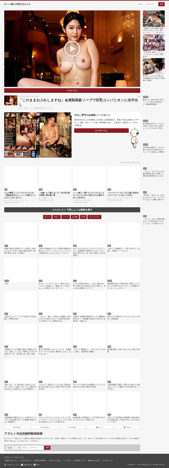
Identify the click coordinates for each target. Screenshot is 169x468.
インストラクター (18, 200)
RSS (37, 464)
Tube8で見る (72, 90)
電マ (89, 200)
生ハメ (131, 198)
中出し (26, 108)
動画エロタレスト (11, 460)
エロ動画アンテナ (79, 460)
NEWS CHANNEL (40, 460)
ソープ (32, 108)
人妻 (126, 198)
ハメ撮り (76, 200)
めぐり (21, 108)
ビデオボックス (107, 460)
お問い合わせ (28, 464)
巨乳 (42, 108)
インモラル (67, 460)
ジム (26, 200)
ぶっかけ (50, 198)
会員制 (37, 108)
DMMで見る (103, 131)
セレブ (122, 198)
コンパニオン (49, 108)
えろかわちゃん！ (26, 460)
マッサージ (115, 198)
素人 (85, 200)
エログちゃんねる (55, 460)
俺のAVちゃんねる (94, 460)
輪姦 (45, 198)
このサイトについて (13, 464)
